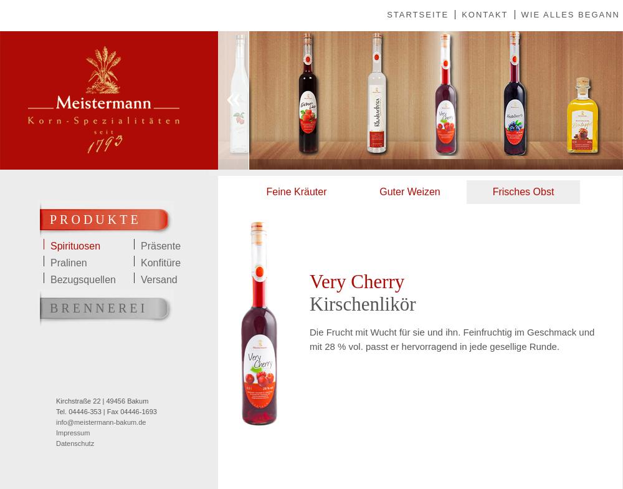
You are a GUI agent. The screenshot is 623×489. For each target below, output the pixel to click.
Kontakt (485, 14)
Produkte (95, 219)
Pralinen (68, 262)
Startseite (418, 14)
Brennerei (99, 308)
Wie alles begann (570, 14)
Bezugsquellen (83, 278)
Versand (159, 278)
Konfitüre (161, 262)
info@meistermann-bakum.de (101, 422)
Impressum (73, 433)
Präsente (161, 245)
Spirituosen (75, 245)
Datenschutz (75, 443)
